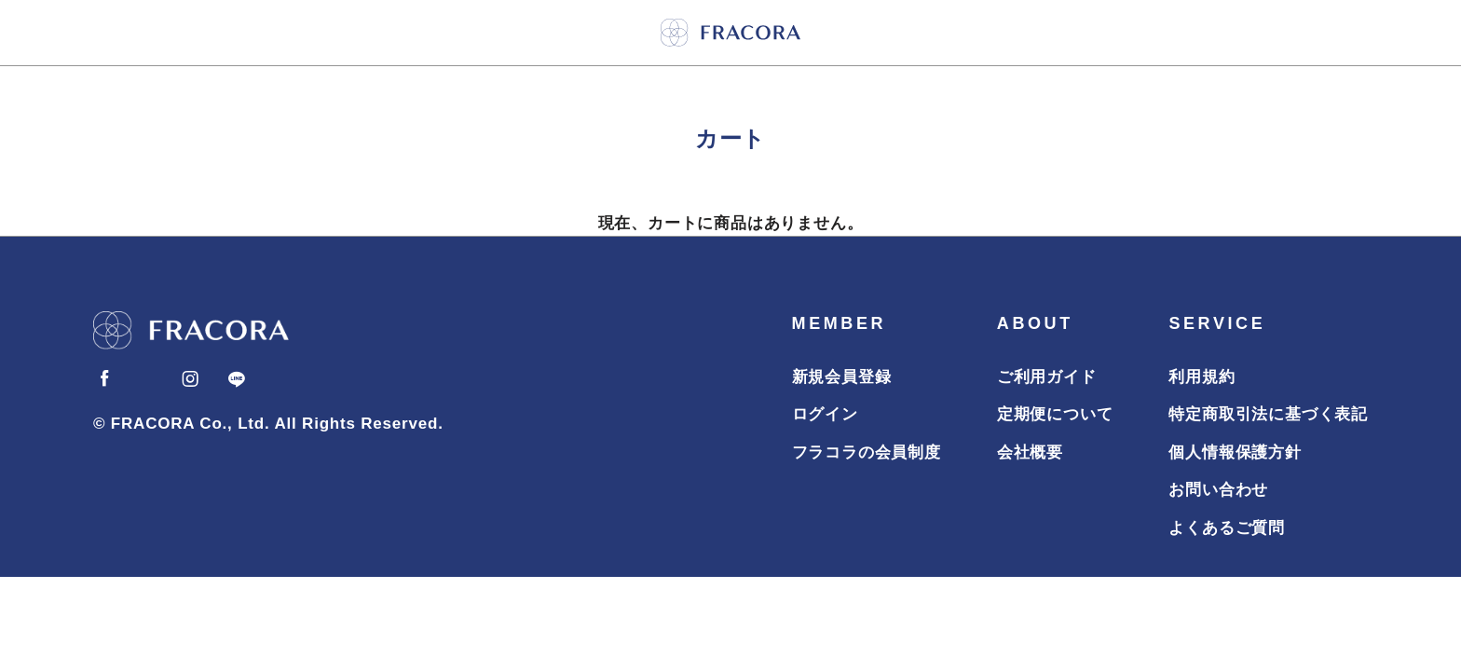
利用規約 (1201, 377)
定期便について (1055, 414)
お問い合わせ (1218, 490)
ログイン (825, 414)
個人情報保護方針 (1234, 452)
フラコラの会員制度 (866, 452)
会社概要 (1030, 452)
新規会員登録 (842, 377)
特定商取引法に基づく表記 (1268, 414)
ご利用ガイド (1047, 377)
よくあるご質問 (1226, 528)
